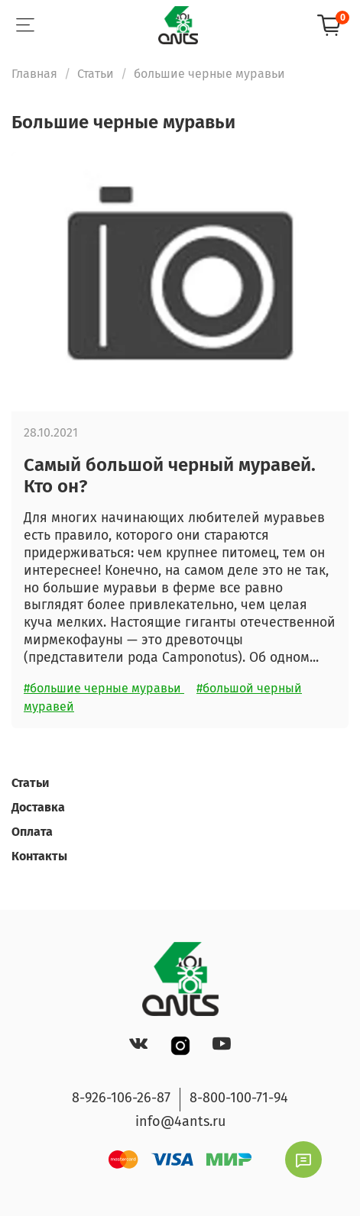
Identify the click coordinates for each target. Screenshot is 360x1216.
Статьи (95, 73)
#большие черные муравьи (104, 688)
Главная (34, 73)
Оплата (32, 831)
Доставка (38, 807)
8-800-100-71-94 (239, 1097)
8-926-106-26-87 (121, 1097)
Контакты (39, 856)
